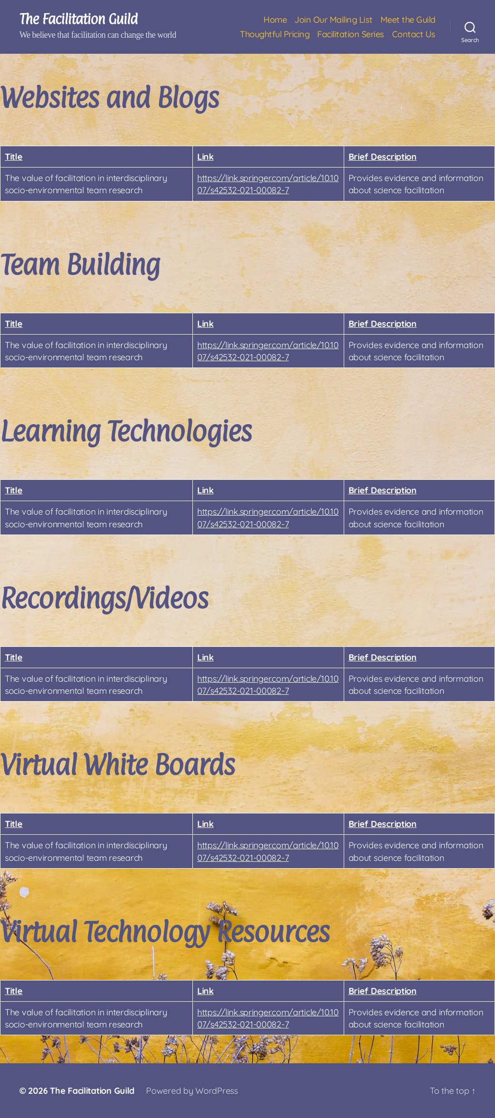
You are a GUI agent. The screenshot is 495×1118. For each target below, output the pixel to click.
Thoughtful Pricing (274, 34)
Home (275, 20)
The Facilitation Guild (78, 19)
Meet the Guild (408, 20)
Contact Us (414, 34)
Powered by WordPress (192, 1090)
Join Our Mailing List (333, 20)
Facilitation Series (350, 34)
